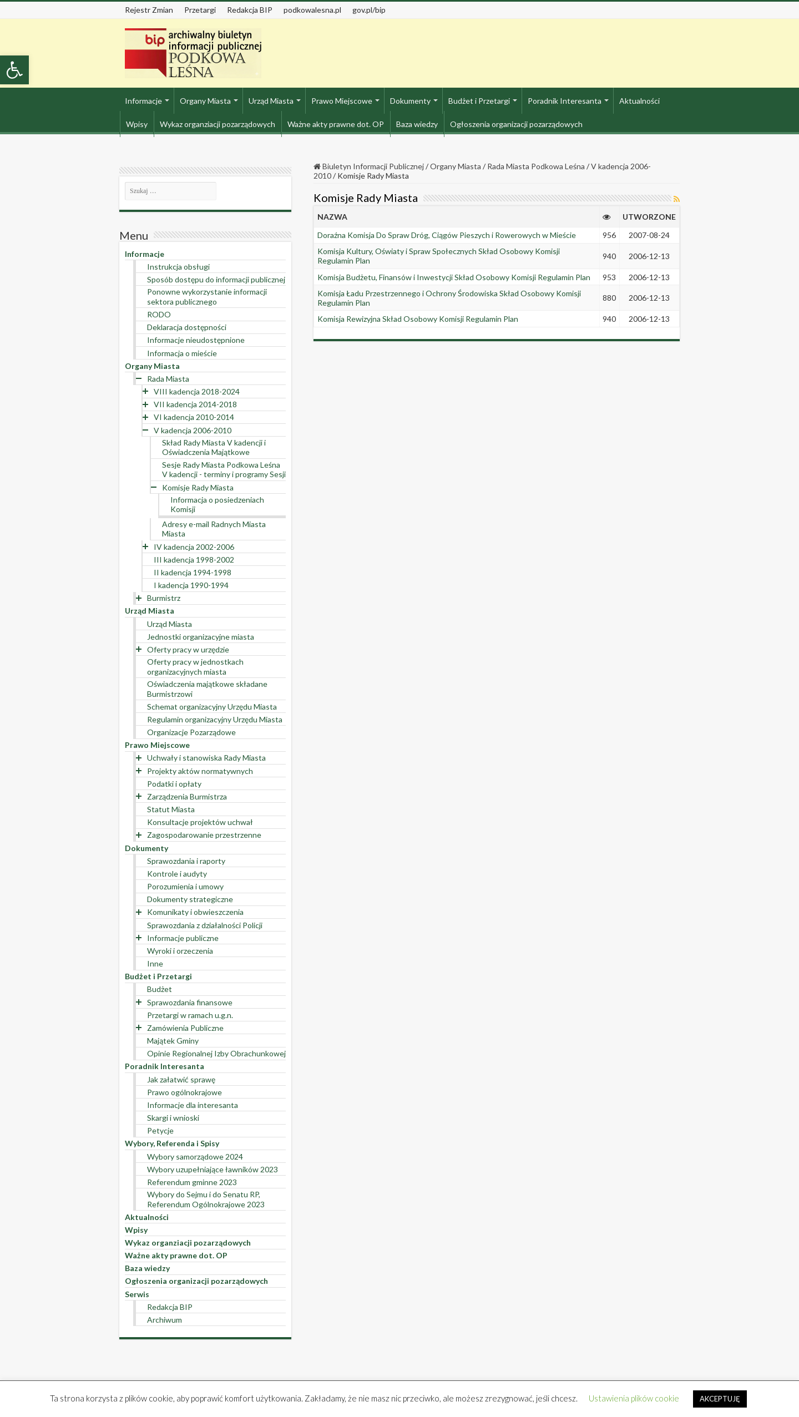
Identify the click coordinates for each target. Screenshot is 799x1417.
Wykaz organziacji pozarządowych (217, 124)
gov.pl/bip (369, 9)
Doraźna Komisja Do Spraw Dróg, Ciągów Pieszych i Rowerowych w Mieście (446, 235)
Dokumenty (410, 100)
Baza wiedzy (417, 124)
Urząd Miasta (271, 100)
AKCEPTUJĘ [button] (720, 1398)
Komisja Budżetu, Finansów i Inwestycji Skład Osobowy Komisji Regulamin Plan (453, 277)
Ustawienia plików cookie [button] (634, 1398)
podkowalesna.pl (312, 9)
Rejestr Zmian (149, 9)
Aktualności (639, 100)
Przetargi (200, 9)
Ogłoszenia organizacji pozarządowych (516, 124)
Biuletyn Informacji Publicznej (368, 166)
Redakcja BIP (249, 9)
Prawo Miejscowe (341, 100)
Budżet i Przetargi (479, 100)
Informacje (143, 100)
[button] (14, 69)
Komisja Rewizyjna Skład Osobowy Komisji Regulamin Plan (417, 318)
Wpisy (137, 124)
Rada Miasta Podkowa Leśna (536, 166)
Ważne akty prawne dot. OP (335, 124)
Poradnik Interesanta (564, 100)
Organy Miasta (205, 100)
